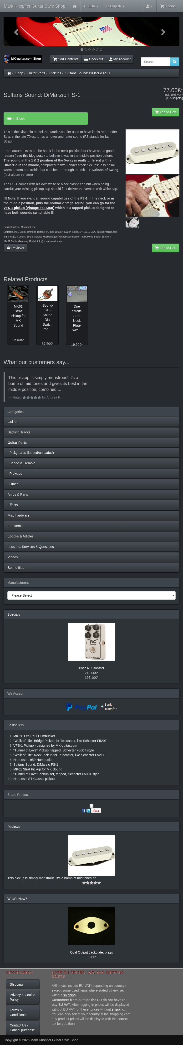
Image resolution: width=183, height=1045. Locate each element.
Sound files (16, 568)
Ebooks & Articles (21, 536)
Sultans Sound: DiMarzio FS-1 (87, 73)
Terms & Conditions (17, 1012)
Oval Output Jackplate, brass (91, 952)
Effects (13, 505)
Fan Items (15, 526)
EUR (91, 6)
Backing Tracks (19, 432)
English (115, 6)
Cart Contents (65, 59)
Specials (13, 614)
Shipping (16, 984)
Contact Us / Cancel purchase (22, 1027)
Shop (19, 73)
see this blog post (30, 155)
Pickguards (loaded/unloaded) (31, 453)
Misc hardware (18, 515)
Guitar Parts (36, 73)
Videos (13, 557)
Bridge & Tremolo (21, 463)
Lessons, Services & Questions (31, 547)
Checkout (93, 59)
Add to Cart (165, 112)
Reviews (15, 248)
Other (13, 484)
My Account (120, 59)
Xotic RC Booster (91, 668)
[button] (17, 31)
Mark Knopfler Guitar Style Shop (34, 6)
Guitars (13, 422)
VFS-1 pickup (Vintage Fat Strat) (29, 208)
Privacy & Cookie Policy (22, 997)
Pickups (55, 73)
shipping (177, 98)
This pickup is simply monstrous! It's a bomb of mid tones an (51, 878)
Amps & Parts (18, 494)
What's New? (17, 899)
